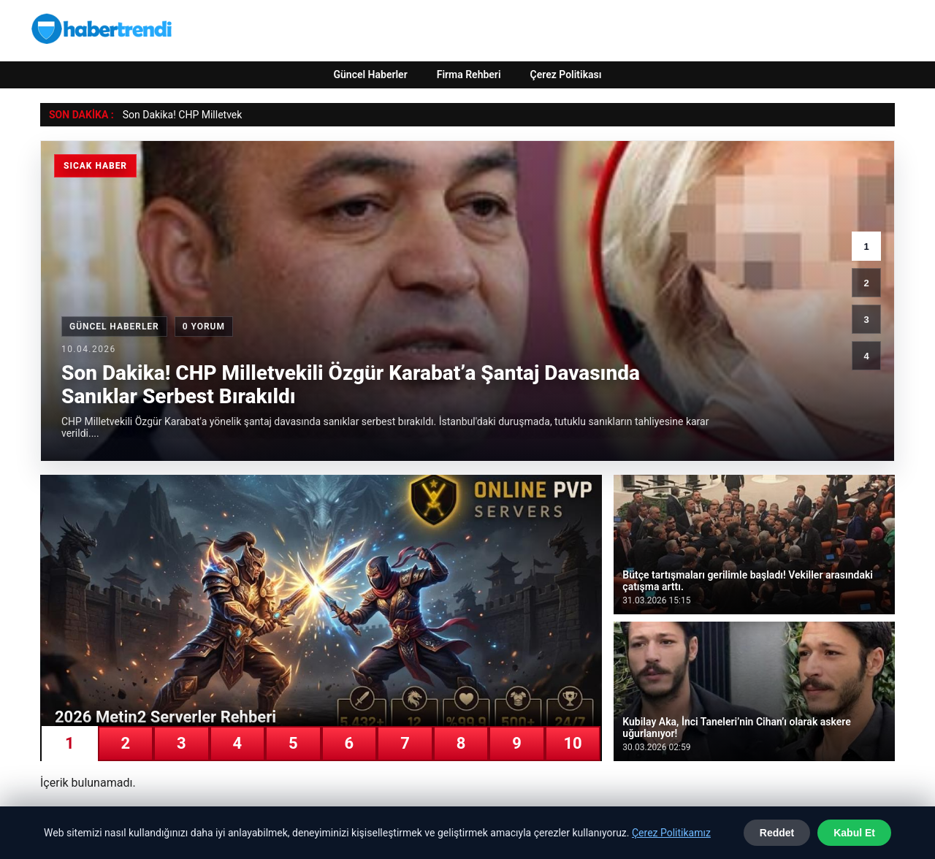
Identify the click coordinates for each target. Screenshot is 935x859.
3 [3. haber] (866, 319)
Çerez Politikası (566, 74)
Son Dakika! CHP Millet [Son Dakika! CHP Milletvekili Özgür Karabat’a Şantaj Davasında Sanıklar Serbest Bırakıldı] (174, 115)
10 (572, 743)
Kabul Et (854, 833)
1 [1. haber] (866, 246)
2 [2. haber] (866, 283)
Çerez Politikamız (671, 833)
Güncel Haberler (370, 74)
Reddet (777, 833)
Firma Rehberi (469, 74)
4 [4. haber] (866, 356)
